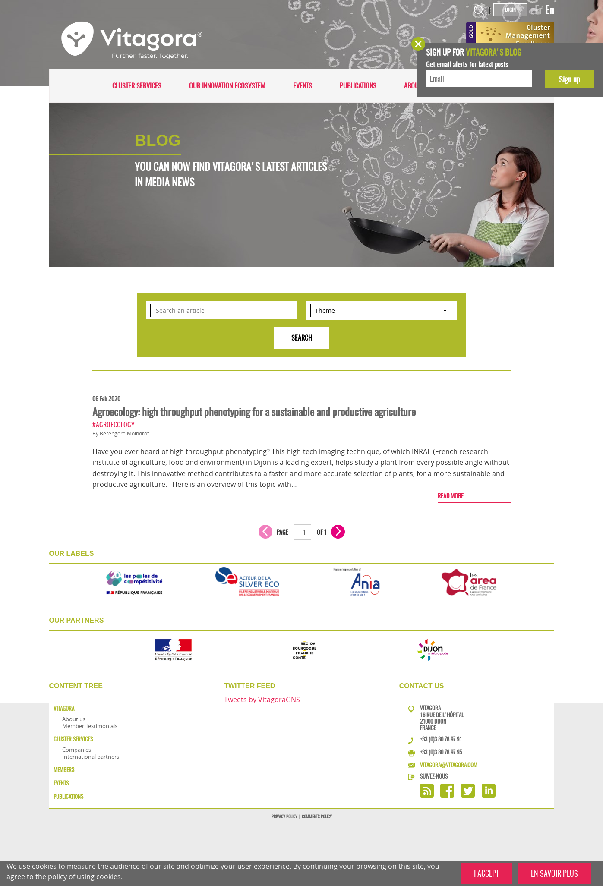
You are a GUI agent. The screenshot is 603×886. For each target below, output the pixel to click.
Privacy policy (284, 816)
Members (64, 769)
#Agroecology (113, 424)
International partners (90, 756)
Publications (358, 85)
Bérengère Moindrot (124, 433)
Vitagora (64, 708)
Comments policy (317, 816)
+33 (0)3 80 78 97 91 (441, 739)
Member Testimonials (89, 726)
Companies (76, 750)
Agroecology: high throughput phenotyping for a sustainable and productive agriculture (254, 412)
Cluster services (136, 85)
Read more (451, 496)
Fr (538, 10)
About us (417, 85)
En (549, 10)
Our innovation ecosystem (227, 85)
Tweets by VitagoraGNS (262, 699)
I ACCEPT (486, 873)
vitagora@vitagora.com (448, 765)
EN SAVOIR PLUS (554, 873)
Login (510, 9)
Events (302, 85)
